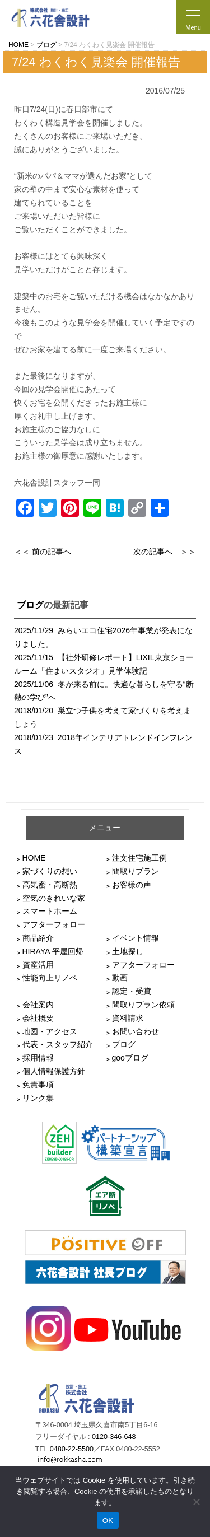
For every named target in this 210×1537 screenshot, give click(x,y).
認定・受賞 (131, 991)
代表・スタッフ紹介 (57, 1044)
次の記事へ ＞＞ (164, 551)
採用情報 (38, 1057)
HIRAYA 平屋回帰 (52, 951)
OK (107, 1520)
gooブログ (130, 1057)
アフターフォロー (53, 924)
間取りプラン (135, 871)
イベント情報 (135, 937)
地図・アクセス (49, 1031)
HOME (34, 857)
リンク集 (38, 1098)
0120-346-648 (114, 1437)
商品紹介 (38, 937)
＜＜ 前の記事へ (42, 551)
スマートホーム (49, 911)
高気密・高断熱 (49, 884)
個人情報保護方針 (53, 1071)
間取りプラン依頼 (143, 1004)
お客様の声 (131, 884)
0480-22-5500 (72, 1449)
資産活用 (38, 964)
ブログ (30, 605)
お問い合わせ (135, 1031)
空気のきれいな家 (53, 898)
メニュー (104, 827)
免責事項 (38, 1084)
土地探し (127, 951)
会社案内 (38, 1004)
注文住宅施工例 (139, 857)
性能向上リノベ (49, 977)
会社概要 (38, 1017)
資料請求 (127, 1017)
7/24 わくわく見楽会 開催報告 (96, 62)
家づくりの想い (49, 871)
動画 (120, 977)
